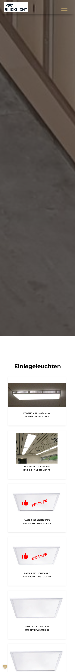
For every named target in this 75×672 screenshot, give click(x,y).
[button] (5, 667)
